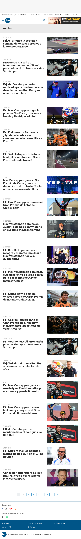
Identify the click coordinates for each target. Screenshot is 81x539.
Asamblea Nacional (70, 15)
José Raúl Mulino (20, 15)
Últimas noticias (7, 15)
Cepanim (31, 15)
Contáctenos (32, 527)
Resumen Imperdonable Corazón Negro (71, 22)
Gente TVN (5, 523)
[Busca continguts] (44, 20)
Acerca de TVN (6, 527)
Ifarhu (38, 15)
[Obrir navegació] (2, 20)
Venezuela (58, 15)
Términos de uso (59, 523)
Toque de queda (47, 15)
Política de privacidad (35, 523)
